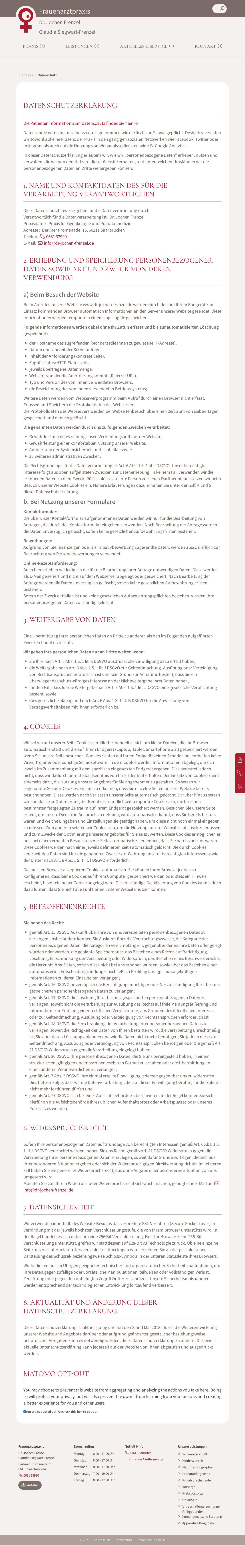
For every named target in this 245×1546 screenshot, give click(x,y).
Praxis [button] (31, 46)
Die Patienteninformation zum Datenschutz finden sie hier (78, 124)
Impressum (102, 1540)
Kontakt (206, 46)
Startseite (25, 75)
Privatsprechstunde (196, 1481)
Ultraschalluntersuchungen (201, 1507)
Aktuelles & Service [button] (144, 46)
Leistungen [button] (80, 46)
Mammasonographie (197, 1467)
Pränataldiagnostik (196, 1474)
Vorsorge (188, 1487)
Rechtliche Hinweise (151, 1540)
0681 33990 (56, 237)
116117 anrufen (141, 1453)
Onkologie (189, 1500)
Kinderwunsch (192, 1461)
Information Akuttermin (142, 1460)
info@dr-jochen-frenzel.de (69, 243)
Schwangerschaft (194, 1454)
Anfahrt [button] (30, 1485)
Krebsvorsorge (192, 1494)
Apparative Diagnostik (198, 1523)
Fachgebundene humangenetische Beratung (202, 1515)
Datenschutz (123, 1540)
